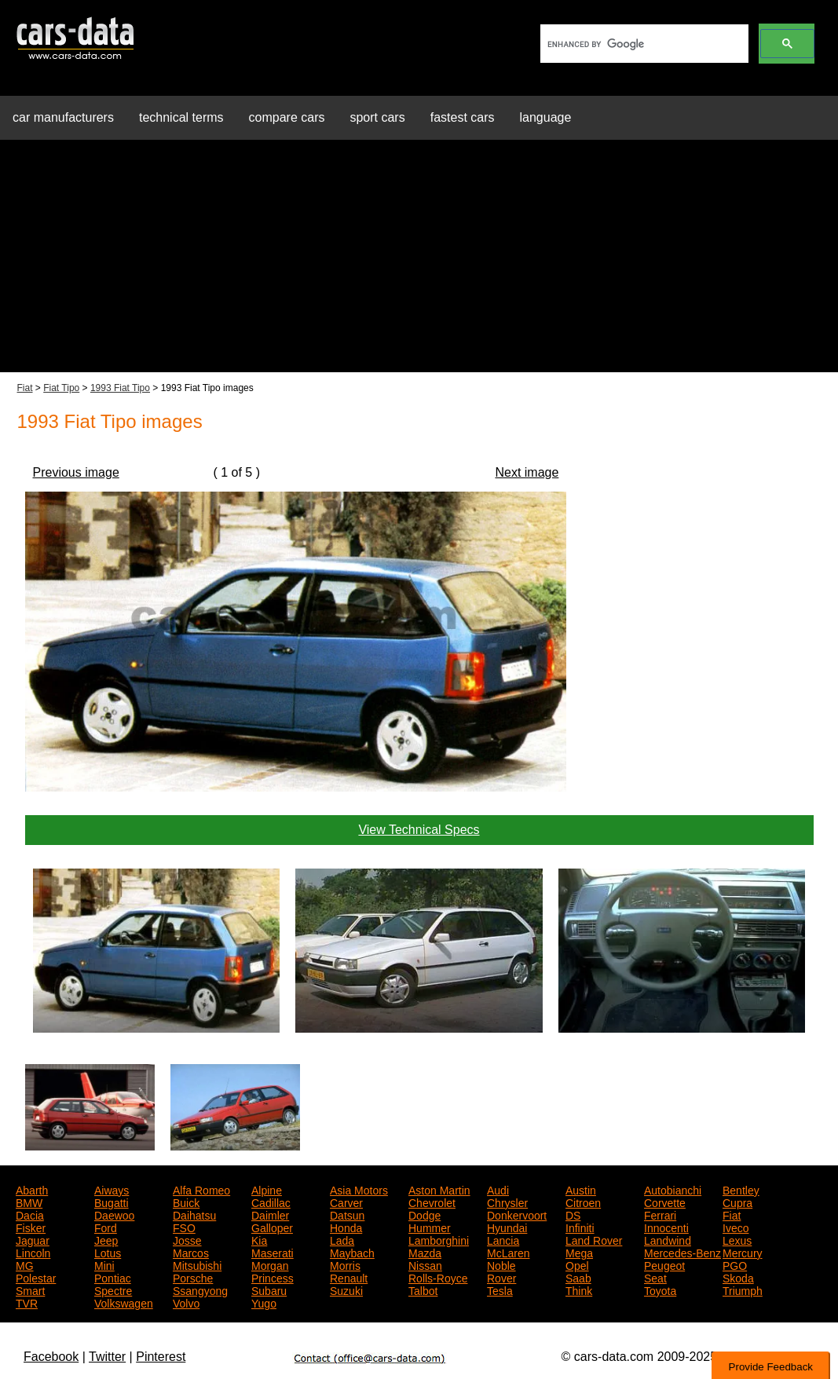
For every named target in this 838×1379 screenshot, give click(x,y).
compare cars (287, 117)
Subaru (269, 1289)
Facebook (51, 1356)
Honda (346, 1226)
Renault (349, 1277)
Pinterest (160, 1356)
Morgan (269, 1264)
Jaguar (32, 1239)
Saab (578, 1277)
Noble (501, 1264)
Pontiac (112, 1277)
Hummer (429, 1226)
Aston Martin (439, 1189)
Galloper (272, 1226)
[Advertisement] (419, 262)
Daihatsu (194, 1214)
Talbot (422, 1289)
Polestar (36, 1277)
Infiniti (580, 1226)
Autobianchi (672, 1189)
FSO (184, 1226)
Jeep (106, 1239)
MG (25, 1264)
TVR (27, 1302)
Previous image (76, 472)
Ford (105, 1226)
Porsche (193, 1277)
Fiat (25, 387)
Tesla (500, 1289)
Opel (577, 1264)
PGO (735, 1264)
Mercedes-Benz (682, 1251)
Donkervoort (517, 1214)
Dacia (30, 1214)
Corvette (665, 1201)
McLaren (508, 1251)
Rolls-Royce (437, 1277)
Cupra (737, 1201)
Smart (30, 1289)
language (546, 117)
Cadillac (271, 1201)
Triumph (743, 1289)
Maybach (352, 1251)
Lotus (107, 1251)
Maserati (272, 1251)
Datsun (347, 1214)
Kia (259, 1239)
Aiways (111, 1189)
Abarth (32, 1189)
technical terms (181, 117)
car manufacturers (63, 117)
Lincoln (33, 1251)
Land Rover (593, 1239)
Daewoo (114, 1214)
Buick (186, 1201)
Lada (342, 1239)
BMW (29, 1201)
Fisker (31, 1226)
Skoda (738, 1277)
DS (572, 1214)
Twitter (107, 1356)
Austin (580, 1189)
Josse (187, 1239)
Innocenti (666, 1226)
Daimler (270, 1214)
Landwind (667, 1239)
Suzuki (346, 1289)
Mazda (424, 1251)
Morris (345, 1264)
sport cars (376, 117)
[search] (642, 44)
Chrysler (507, 1201)
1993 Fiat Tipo (120, 387)
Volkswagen (123, 1302)
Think (578, 1289)
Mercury (743, 1251)
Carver (346, 1201)
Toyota (660, 1289)
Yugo (263, 1302)
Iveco (735, 1226)
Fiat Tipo (61, 387)
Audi (498, 1189)
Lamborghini (438, 1239)
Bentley (741, 1189)
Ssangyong (200, 1289)
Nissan (425, 1264)
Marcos (191, 1251)
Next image (526, 472)
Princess (272, 1277)
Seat (655, 1277)
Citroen (583, 1201)
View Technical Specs (418, 829)
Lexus (737, 1239)
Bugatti (111, 1201)
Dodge (424, 1214)
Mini (104, 1264)
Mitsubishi (197, 1264)
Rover (501, 1277)
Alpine (266, 1189)
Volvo (186, 1302)
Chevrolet (432, 1201)
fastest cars (462, 117)
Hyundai (507, 1226)
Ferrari (660, 1214)
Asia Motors (359, 1189)
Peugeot (664, 1264)
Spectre (113, 1289)
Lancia (503, 1239)
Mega (579, 1251)
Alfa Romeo (201, 1189)
